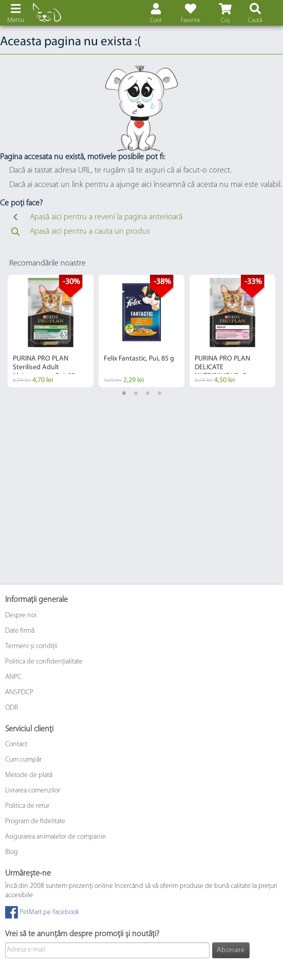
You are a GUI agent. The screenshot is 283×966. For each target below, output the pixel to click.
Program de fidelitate (35, 821)
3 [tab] (147, 393)
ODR (11, 708)
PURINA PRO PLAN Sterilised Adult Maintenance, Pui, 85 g (47, 367)
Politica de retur (27, 806)
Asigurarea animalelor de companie (55, 837)
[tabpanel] (50, 331)
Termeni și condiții (31, 646)
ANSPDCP (19, 692)
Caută (255, 20)
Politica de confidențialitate (44, 662)
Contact (16, 744)
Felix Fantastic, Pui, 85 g (139, 359)
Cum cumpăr (23, 760)
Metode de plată (28, 775)
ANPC (13, 677)
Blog (11, 852)
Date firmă (19, 631)
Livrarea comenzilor (32, 790)
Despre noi (20, 615)
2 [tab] (135, 393)
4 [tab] (159, 393)
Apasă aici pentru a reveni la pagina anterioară (95, 217)
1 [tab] (124, 393)
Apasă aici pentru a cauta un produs (79, 232)
